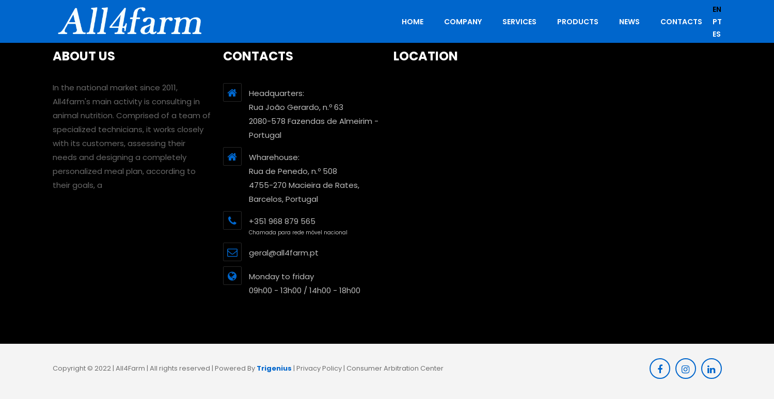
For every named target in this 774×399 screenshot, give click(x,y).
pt (717, 22)
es (717, 34)
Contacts (681, 22)
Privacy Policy (319, 368)
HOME (412, 22)
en (717, 9)
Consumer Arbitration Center (395, 368)
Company (463, 22)
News (629, 22)
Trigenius (274, 368)
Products (577, 22)
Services (519, 22)
